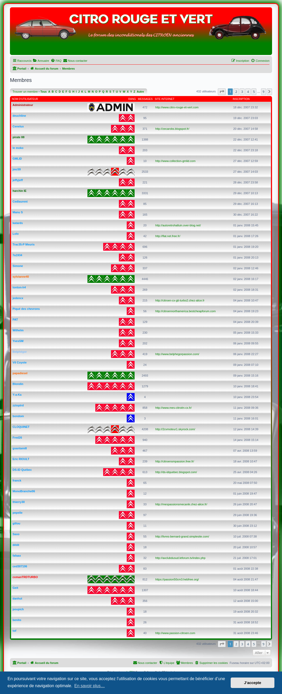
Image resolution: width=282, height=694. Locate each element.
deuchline (19, 115)
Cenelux (18, 126)
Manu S (18, 212)
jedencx (18, 298)
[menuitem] (41, 61)
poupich (18, 609)
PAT (15, 319)
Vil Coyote (20, 362)
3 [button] (242, 91)
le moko (18, 147)
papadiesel (20, 373)
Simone (18, 265)
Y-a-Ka (17, 394)
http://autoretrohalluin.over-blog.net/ (178, 225)
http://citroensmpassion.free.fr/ (174, 461)
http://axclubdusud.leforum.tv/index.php (180, 557)
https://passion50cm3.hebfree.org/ (177, 579)
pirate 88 (18, 137)
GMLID (17, 158)
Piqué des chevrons (26, 308)
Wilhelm (18, 330)
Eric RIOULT (21, 459)
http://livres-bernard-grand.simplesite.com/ (182, 536)
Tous (43, 91)
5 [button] (254, 91)
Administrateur (23, 105)
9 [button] (263, 91)
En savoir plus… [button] (89, 686)
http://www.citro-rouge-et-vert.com (176, 107)
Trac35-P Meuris (24, 244)
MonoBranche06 (24, 491)
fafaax (17, 555)
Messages (145, 99)
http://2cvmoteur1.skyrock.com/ (175, 429)
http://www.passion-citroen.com (175, 633)
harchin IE (19, 190)
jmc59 (17, 169)
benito (17, 620)
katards (18, 223)
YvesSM (18, 341)
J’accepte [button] (252, 683)
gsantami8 (20, 448)
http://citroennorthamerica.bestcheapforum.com (185, 311)
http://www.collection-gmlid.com (175, 161)
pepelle (18, 512)
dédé (16, 544)
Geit (15, 587)
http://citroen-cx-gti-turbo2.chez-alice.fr (179, 300)
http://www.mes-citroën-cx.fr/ (173, 407)
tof (14, 630)
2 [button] (236, 91)
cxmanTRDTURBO (25, 577)
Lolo (16, 233)
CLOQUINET (21, 426)
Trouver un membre (25, 91)
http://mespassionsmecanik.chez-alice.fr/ (181, 504)
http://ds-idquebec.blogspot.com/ (176, 472)
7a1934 (17, 255)
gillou (16, 523)
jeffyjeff (18, 180)
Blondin (18, 383)
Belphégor (20, 351)
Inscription (241, 99)
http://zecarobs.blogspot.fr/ (172, 128)
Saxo (16, 534)
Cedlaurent (20, 201)
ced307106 (20, 566)
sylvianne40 (21, 276)
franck (17, 480)
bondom (18, 416)
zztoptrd (18, 405)
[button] (222, 91)
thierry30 (19, 501)
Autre (140, 91)
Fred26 (17, 437)
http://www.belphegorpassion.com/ (177, 354)
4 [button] (248, 91)
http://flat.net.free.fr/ (167, 236)
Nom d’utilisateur (25, 99)
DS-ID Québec (22, 469)
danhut (17, 598)
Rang (132, 99)
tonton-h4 (19, 287)
